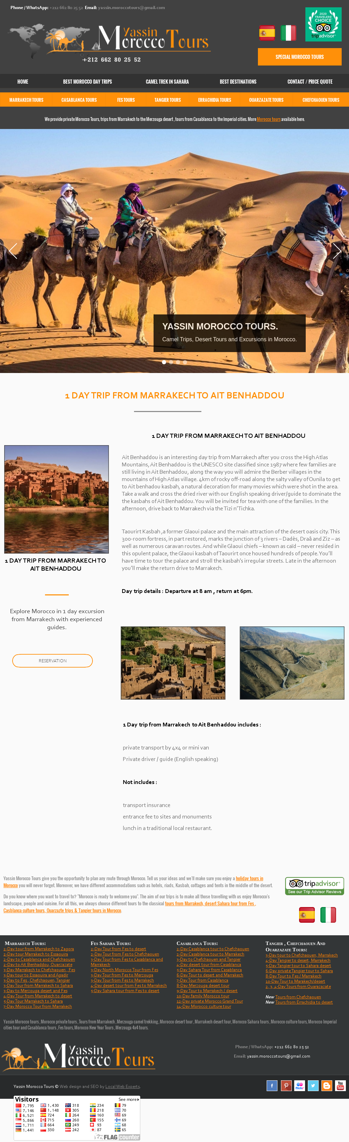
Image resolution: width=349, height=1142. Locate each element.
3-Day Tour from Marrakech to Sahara (38, 985)
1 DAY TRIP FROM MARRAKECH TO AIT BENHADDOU (228, 436)
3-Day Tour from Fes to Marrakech (122, 980)
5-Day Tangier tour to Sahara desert (298, 966)
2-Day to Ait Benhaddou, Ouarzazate (37, 964)
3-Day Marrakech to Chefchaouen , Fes (39, 970)
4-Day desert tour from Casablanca (209, 964)
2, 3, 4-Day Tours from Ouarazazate (298, 986)
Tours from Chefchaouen (298, 997)
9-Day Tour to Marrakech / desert (207, 991)
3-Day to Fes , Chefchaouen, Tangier (36, 980)
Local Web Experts (122, 1086)
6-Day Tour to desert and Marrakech (210, 975)
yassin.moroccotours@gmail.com (131, 8)
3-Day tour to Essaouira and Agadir (35, 975)
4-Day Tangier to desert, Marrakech (298, 960)
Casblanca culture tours (24, 910)
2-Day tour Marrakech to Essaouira (35, 954)
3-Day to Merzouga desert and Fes (35, 991)
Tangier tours (90, 910)
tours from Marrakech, (185, 903)
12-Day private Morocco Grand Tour (210, 1001)
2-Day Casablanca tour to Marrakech (210, 954)
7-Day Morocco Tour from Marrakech (37, 1006)
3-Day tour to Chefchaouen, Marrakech (302, 955)
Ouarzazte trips (60, 910)
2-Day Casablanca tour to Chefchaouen (213, 949)
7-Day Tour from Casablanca (202, 980)
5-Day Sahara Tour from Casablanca (209, 970)
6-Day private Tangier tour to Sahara (299, 971)
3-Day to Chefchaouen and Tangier (208, 959)
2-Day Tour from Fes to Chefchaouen (125, 954)
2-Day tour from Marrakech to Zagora (38, 949)
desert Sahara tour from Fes (230, 903)
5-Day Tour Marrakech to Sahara (33, 1001)
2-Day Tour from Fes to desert (118, 949)
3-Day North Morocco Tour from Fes (124, 970)
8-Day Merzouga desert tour (203, 985)
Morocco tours (269, 119)
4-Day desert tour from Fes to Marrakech (129, 985)
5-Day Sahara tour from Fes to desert (125, 991)
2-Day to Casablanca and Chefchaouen (39, 959)
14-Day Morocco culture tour (204, 1006)
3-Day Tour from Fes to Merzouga (122, 975)
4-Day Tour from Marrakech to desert (37, 996)
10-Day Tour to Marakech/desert (295, 981)
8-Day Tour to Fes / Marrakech (293, 976)
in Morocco (111, 910)
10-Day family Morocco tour (203, 996)
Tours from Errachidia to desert (304, 1002)
